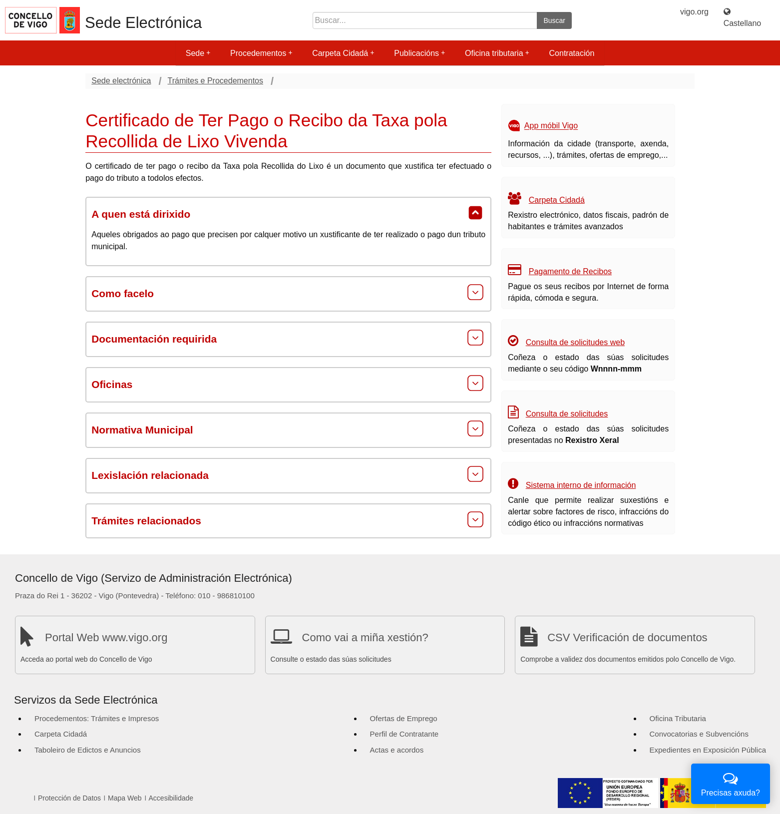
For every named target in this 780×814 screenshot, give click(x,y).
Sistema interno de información (581, 485)
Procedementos (261, 53)
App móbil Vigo (551, 126)
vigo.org (694, 11)
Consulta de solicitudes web (575, 342)
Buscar (554, 20)
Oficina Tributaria (678, 718)
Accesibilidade (171, 798)
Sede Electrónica (143, 22)
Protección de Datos (69, 798)
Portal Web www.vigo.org (106, 637)
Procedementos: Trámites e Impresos (96, 718)
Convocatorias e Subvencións (699, 734)
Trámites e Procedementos (215, 80)
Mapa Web (124, 798)
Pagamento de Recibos (570, 271)
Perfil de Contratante (404, 734)
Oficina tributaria (497, 53)
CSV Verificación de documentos (627, 637)
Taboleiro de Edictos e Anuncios (87, 750)
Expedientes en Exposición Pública (708, 750)
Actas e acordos (397, 750)
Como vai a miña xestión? (365, 637)
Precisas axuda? (730, 783)
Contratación (572, 53)
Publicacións (419, 53)
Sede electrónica (121, 80)
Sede (198, 53)
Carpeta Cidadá (343, 53)
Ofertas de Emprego (403, 718)
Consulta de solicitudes (567, 413)
